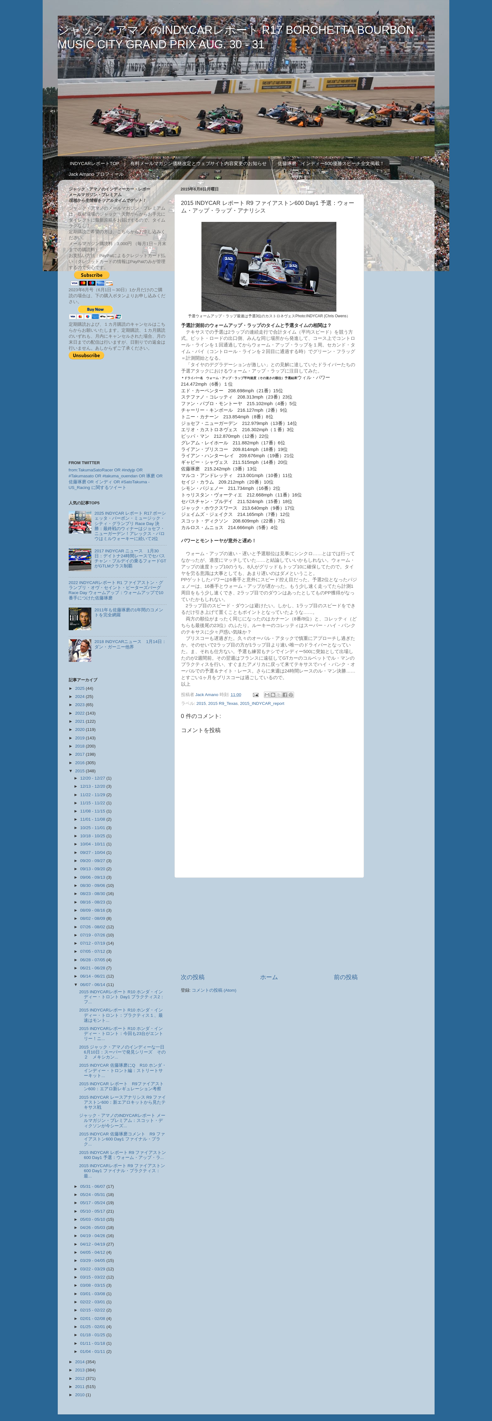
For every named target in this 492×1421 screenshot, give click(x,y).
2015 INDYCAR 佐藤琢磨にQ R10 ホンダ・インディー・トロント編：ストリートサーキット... (122, 1070)
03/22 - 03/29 (93, 1269)
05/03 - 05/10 (93, 1219)
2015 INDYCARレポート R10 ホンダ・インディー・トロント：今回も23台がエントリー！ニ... (121, 1033)
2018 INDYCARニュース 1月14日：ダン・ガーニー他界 (130, 644)
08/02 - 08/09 (93, 918)
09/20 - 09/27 (93, 860)
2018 (80, 746)
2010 (80, 1394)
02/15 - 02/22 (93, 1310)
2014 (80, 1361)
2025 (80, 688)
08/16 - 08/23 (93, 902)
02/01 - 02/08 (93, 1318)
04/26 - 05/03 (93, 1227)
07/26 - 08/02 (93, 927)
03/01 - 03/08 (93, 1293)
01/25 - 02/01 (93, 1326)
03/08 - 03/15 (93, 1285)
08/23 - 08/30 (93, 893)
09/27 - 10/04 (93, 852)
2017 (80, 754)
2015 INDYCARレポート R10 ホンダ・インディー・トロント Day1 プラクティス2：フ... (121, 996)
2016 (80, 762)
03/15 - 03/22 (93, 1277)
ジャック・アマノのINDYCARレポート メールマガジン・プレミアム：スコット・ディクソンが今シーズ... (122, 1120)
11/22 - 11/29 (93, 794)
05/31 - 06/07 (93, 1186)
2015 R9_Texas (223, 703)
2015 (201, 703)
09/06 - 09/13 (93, 877)
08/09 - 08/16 (93, 910)
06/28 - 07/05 (93, 959)
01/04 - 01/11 (93, 1351)
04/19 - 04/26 (93, 1235)
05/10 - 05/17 (93, 1211)
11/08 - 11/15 (93, 811)
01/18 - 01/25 (93, 1335)
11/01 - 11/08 (93, 819)
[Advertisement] (269, 925)
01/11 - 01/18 (93, 1343)
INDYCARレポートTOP (94, 163)
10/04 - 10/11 (93, 844)
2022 (80, 713)
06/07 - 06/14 (93, 984)
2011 (80, 1386)
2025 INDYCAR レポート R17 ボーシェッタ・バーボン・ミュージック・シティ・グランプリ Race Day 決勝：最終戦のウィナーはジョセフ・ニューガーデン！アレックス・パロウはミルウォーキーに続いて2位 (130, 526)
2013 (80, 1370)
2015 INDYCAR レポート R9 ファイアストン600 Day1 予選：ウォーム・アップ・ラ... (122, 1155)
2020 (80, 729)
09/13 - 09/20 (93, 868)
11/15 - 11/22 (93, 803)
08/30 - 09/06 (93, 885)
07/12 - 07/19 (93, 943)
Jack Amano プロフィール (96, 174)
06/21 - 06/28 (93, 968)
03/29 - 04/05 (93, 1260)
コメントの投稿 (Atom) (214, 990)
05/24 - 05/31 (93, 1194)
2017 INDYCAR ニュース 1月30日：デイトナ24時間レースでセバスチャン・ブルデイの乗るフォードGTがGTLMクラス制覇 (130, 559)
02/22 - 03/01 (93, 1302)
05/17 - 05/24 (93, 1202)
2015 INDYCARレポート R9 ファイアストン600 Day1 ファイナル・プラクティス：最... (122, 1170)
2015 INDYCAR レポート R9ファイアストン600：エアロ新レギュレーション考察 (121, 1086)
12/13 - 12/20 (93, 786)
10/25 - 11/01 (93, 827)
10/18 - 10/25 (93, 836)
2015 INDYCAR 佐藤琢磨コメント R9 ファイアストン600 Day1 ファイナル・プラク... (122, 1139)
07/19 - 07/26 (93, 935)
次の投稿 (193, 977)
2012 (80, 1378)
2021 (80, 721)
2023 (80, 704)
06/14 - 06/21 (93, 976)
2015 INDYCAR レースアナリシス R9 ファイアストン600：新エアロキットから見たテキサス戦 (122, 1102)
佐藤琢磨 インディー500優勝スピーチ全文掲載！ (331, 163)
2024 (80, 696)
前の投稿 (346, 977)
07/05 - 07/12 (93, 951)
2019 (80, 738)
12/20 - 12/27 (93, 778)
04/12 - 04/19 (93, 1244)
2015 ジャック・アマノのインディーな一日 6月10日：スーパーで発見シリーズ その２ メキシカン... (122, 1052)
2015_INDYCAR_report (262, 703)
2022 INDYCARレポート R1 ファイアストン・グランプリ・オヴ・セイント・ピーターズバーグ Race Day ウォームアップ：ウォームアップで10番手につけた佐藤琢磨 (116, 590)
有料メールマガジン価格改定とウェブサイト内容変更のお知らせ (198, 163)
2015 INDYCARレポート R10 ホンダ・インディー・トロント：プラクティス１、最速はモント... (121, 1015)
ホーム (269, 977)
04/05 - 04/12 (93, 1252)
